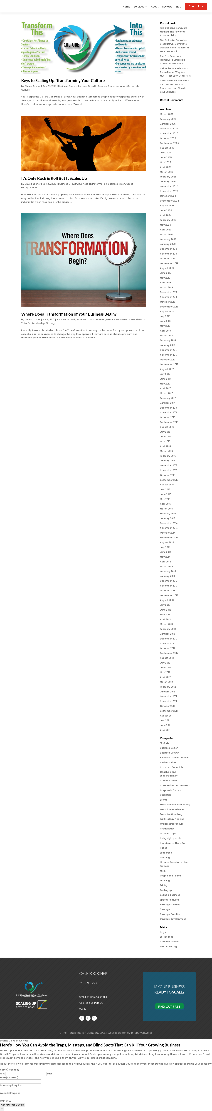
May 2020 (165, 224)
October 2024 (168, 195)
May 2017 (165, 383)
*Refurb (164, 743)
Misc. (162, 870)
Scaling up (166, 890)
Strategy (51, 323)
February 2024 (168, 220)
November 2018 (168, 297)
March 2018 (166, 335)
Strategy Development (173, 919)
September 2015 (169, 480)
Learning (165, 857)
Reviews (167, 7)
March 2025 (166, 172)
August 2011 (166, 715)
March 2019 (166, 287)
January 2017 (167, 402)
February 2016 (168, 455)
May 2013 (165, 614)
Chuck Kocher (33, 86)
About (155, 7)
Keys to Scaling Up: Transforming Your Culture (63, 80)
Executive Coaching (171, 814)
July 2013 (165, 605)
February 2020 (168, 239)
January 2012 (167, 691)
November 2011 (168, 701)
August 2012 (167, 657)
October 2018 (167, 301)
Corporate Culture (170, 790)
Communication (169, 780)
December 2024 (169, 186)
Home (126, 7)
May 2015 (165, 499)
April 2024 (166, 215)
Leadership (38, 323)
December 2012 (168, 638)
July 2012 (165, 662)
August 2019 (167, 268)
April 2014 (165, 561)
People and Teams (170, 875)
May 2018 (165, 325)
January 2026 (168, 123)
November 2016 (168, 412)
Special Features (169, 899)
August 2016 (167, 427)
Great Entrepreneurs (118, 319)
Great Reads (167, 828)
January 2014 (167, 576)
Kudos (163, 847)
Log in (163, 932)
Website (11, 1093)
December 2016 (168, 407)
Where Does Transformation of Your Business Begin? (68, 314)
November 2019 (168, 253)
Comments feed (169, 941)
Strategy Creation (170, 914)
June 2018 (165, 321)
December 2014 (169, 523)
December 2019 (168, 248)
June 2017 (165, 378)
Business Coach (67, 86)
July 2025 (165, 152)
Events (163, 799)
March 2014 (166, 566)
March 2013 (166, 624)
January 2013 (167, 633)
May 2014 (165, 556)
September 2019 (169, 263)
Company (12, 1085)
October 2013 (167, 590)
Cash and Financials (171, 767)
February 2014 (168, 571)
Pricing (164, 885)
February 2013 (168, 629)
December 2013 (168, 580)
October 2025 (168, 138)
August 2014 (167, 542)
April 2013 (165, 619)
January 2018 (167, 345)
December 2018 (168, 292)
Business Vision (116, 183)
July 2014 (165, 547)
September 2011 (169, 710)
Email (9, 1077)
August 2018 (167, 311)
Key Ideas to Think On (172, 843)
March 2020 (166, 234)
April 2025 (165, 167)
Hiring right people (170, 838)
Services (139, 7)
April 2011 (165, 730)
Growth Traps (168, 833)
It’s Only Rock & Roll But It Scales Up (54, 178)
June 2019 (165, 273)
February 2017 (168, 398)
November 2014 (169, 527)
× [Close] (2, 1108)
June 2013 (165, 609)
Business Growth (86, 86)
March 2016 (166, 451)
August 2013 (167, 600)
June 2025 (166, 157)
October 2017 (167, 359)
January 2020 (168, 244)
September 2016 (169, 422)
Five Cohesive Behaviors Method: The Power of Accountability (173, 31)
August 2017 (167, 369)
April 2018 (165, 330)
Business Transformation (112, 86)
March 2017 (166, 393)
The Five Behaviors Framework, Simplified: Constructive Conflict (172, 60)
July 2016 (165, 431)
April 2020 (165, 229)
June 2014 (165, 552)
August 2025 (167, 148)
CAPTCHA (5, 1100)
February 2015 (168, 513)
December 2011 (168, 696)
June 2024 (166, 210)
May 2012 (165, 672)
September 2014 (169, 537)
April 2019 (165, 282)
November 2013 (168, 585)
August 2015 (167, 484)
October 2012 (167, 648)
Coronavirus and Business (175, 785)
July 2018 (165, 316)
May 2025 (165, 162)
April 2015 (165, 503)
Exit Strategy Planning (172, 819)
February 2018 (168, 340)
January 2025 (168, 181)
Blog (178, 7)
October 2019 (167, 258)
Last (49, 1073)
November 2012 (168, 643)
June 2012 (165, 667)
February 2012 (168, 686)
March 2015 (166, 508)
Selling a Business (170, 894)
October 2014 (167, 532)
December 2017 (168, 350)
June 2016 (165, 436)
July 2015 (165, 489)
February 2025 (168, 176)
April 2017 (165, 388)
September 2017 (169, 364)
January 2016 (167, 460)
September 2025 (169, 143)
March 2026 (166, 114)
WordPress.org (168, 946)
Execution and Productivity (175, 804)
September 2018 (169, 306)
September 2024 (169, 200)
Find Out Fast (169, 1006)
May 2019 (165, 277)
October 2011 (167, 706)
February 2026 (168, 119)
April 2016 (165, 446)
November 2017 (168, 354)
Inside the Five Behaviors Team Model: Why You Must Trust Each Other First (175, 72)
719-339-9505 (88, 983)
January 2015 (167, 518)
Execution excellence (172, 809)
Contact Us (195, 6)
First (2, 1073)
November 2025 (169, 133)
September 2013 (169, 595)
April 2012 (165, 677)
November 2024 (169, 191)
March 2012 (166, 682)
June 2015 (165, 494)
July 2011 (165, 720)
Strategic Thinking (170, 904)
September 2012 (169, 653)
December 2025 (169, 128)
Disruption (166, 794)
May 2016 (165, 441)
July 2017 (165, 374)
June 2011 (165, 725)
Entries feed (166, 936)
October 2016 (167, 417)
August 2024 (167, 205)
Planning (165, 880)
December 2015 (168, 465)
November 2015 (168, 470)
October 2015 (167, 475)
